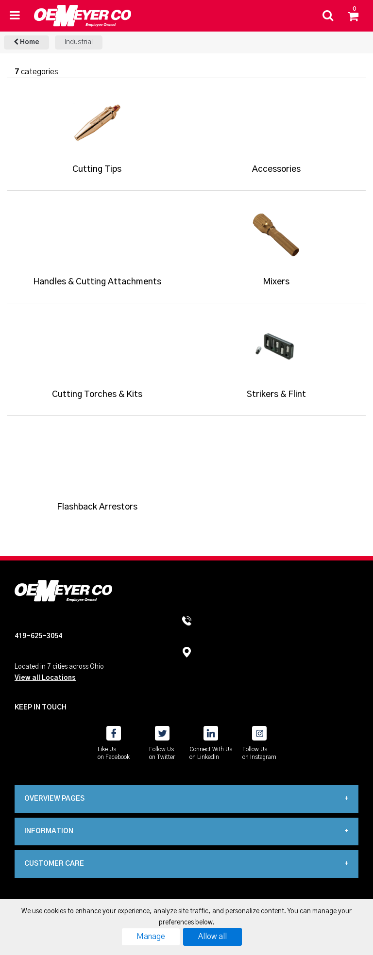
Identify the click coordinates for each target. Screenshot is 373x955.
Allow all (212, 936)
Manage (150, 936)
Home (26, 42)
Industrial (79, 42)
